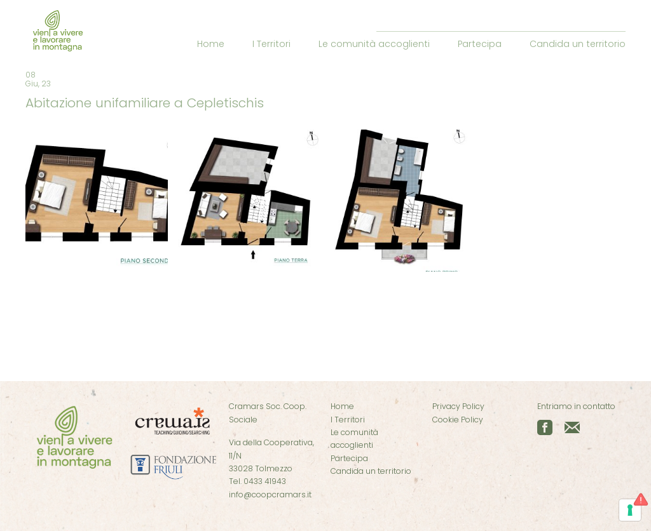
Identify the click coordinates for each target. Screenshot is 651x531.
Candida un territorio (578, 43)
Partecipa (480, 43)
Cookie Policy (457, 419)
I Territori (271, 43)
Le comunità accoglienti (374, 43)
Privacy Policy (458, 406)
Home (210, 43)
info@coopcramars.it (270, 494)
